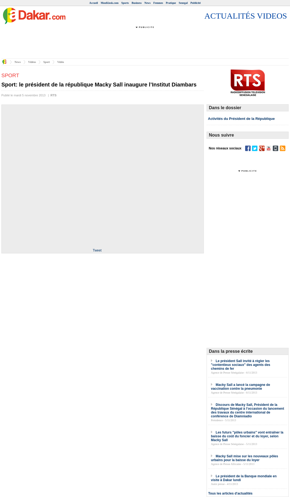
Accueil (93, 2)
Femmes (158, 2)
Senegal (183, 2)
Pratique (171, 2)
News (147, 2)
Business (137, 2)
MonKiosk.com (109, 2)
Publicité (195, 2)
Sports (125, 2)
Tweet (97, 250)
